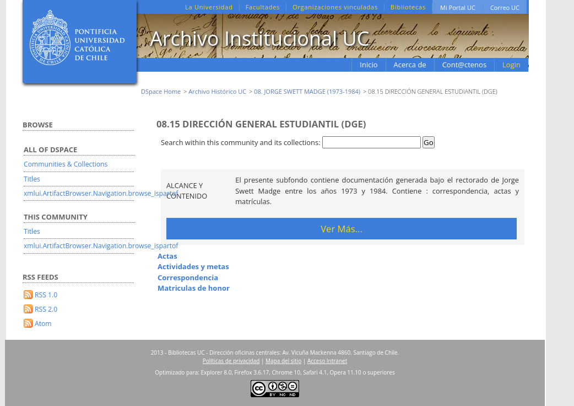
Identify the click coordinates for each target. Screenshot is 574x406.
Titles (32, 179)
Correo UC (504, 7)
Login (511, 65)
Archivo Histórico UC (217, 91)
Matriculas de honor (194, 288)
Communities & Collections (65, 164)
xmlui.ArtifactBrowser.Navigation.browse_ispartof (101, 193)
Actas (167, 256)
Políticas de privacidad (231, 361)
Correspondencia (188, 277)
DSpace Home (161, 91)
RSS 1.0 (46, 295)
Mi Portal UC (457, 7)
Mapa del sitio (283, 361)
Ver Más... (341, 228)
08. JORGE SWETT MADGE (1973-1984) (307, 91)
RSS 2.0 (46, 309)
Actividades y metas (193, 266)
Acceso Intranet (327, 361)
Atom (43, 323)
